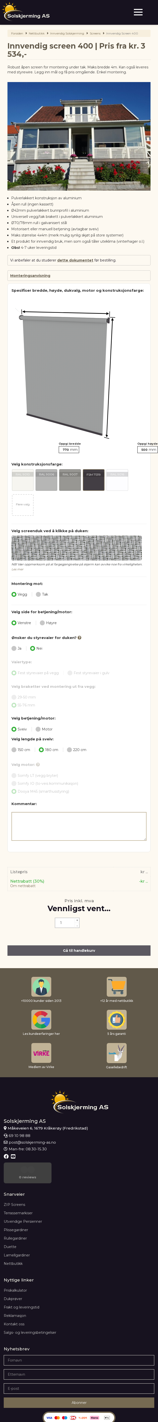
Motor (44, 729)
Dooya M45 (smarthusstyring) (41, 791)
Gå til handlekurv (79, 950)
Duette (10, 1226)
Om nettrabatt (23, 886)
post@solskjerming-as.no (30, 1142)
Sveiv (19, 729)
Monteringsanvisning (30, 275)
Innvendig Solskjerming (67, 33)
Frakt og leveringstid (21, 1286)
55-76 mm (24, 705)
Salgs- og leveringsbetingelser (30, 1311)
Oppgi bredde (70, 443)
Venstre (21, 622)
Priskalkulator (15, 1269)
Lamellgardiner (17, 1234)
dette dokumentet (75, 260)
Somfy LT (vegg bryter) (36, 775)
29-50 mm (25, 697)
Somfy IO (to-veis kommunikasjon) (46, 783)
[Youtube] (14, 1157)
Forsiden (17, 33)
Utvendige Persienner (23, 1200)
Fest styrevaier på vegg (35, 672)
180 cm (48, 749)
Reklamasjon (15, 1295)
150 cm (20, 749)
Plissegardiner (16, 1209)
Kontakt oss (14, 1303)
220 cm (76, 749)
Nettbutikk (37, 33)
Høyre (48, 622)
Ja (16, 648)
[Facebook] (7, 1157)
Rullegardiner (15, 1217)
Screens (95, 33)
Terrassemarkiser (18, 1192)
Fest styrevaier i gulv (88, 672)
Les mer (17, 569)
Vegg (19, 594)
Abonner (79, 1382)
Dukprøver (13, 1278)
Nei (36, 648)
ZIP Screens (14, 1184)
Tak (42, 594)
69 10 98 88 (17, 1135)
